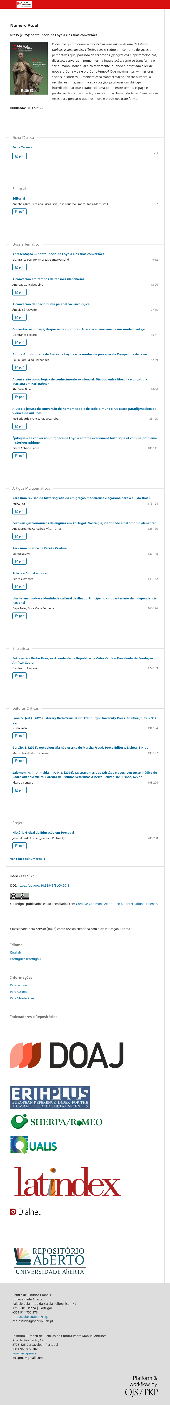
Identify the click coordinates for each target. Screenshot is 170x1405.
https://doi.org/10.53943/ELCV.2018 (44, 885)
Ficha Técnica (22, 147)
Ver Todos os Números (26, 859)
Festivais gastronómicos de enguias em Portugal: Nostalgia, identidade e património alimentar (84, 523)
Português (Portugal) (25, 959)
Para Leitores (18, 985)
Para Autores (18, 992)
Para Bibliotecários (22, 998)
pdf (21, 156)
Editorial (18, 198)
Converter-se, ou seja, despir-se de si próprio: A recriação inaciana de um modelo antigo (78, 329)
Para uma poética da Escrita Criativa (39, 548)
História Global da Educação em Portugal (43, 832)
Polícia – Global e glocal (29, 573)
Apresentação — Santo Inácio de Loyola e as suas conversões (58, 254)
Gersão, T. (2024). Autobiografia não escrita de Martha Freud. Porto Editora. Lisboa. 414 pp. (80, 747)
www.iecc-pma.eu (25, 1353)
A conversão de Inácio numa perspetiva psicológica (50, 304)
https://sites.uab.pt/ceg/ (30, 1317)
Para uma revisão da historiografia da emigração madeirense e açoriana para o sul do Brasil (81, 498)
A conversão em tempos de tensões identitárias (48, 279)
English (15, 952)
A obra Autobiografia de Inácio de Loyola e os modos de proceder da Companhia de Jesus (79, 354)
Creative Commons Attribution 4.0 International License (116, 904)
